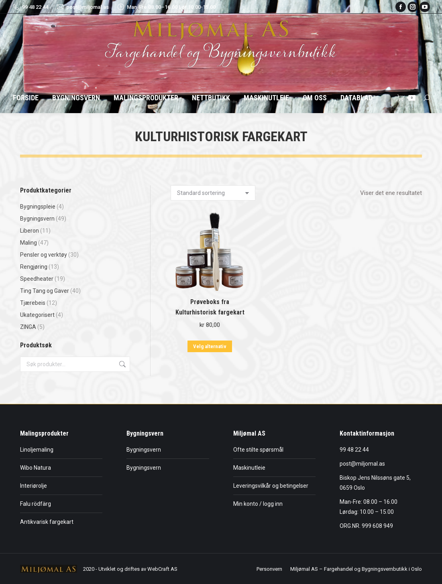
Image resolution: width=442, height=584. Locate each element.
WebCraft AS (162, 569)
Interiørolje (33, 486)
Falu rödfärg (35, 504)
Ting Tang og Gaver (44, 291)
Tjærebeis (32, 303)
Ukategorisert (37, 315)
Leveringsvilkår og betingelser (270, 486)
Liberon (29, 230)
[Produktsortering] (213, 193)
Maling (28, 242)
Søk (122, 364)
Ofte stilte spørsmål (258, 449)
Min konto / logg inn (258, 504)
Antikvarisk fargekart (46, 522)
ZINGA (28, 327)
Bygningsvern (37, 218)
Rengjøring (33, 267)
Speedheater (36, 279)
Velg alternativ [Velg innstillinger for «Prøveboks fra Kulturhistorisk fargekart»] (209, 346)
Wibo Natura (35, 467)
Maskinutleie (249, 467)
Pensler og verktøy (43, 254)
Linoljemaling (36, 449)
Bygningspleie (37, 206)
